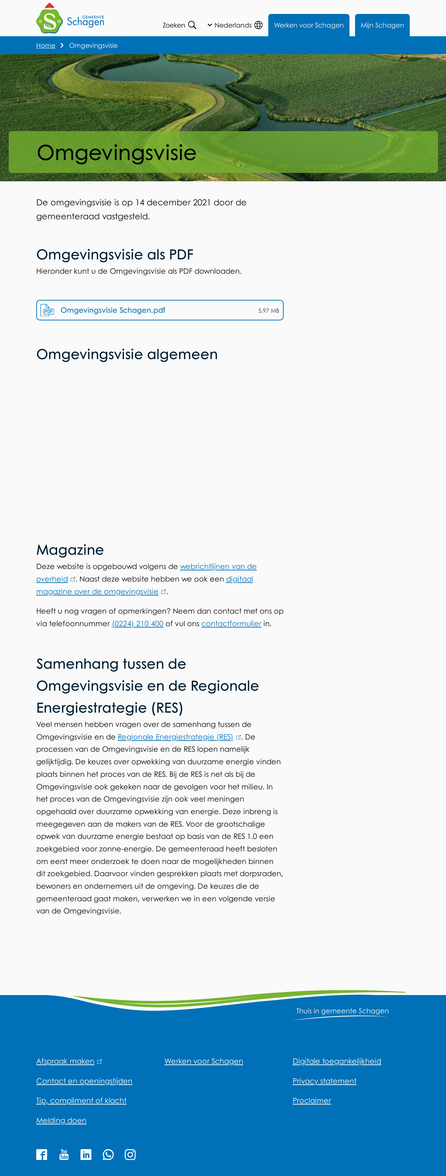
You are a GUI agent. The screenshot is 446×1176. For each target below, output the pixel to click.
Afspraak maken (69, 1060)
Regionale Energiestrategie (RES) (179, 740)
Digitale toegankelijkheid (337, 1060)
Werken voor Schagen (309, 25)
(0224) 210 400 (137, 627)
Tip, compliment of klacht (81, 1100)
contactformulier (231, 627)
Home (45, 45)
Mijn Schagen (382, 25)
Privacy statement (324, 1080)
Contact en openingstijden (84, 1080)
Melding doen (61, 1120)
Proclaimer (312, 1100)
